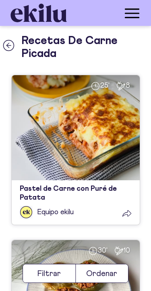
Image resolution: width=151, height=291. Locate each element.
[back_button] (8, 45)
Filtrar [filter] (49, 274)
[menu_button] (108, 13)
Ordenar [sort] (101, 274)
